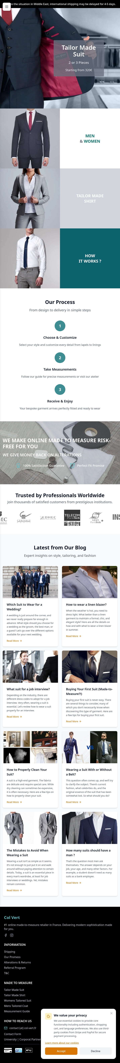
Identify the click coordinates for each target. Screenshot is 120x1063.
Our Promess (12, 957)
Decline (95, 1051)
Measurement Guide (17, 1011)
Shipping (9, 951)
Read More (14, 640)
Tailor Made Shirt (14, 995)
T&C (6, 973)
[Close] (111, 1013)
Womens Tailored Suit (17, 1000)
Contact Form (12, 1034)
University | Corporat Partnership (25, 1039)
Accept (61, 1051)
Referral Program (15, 968)
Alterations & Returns (17, 962)
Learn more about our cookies (62, 1042)
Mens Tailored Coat (16, 1006)
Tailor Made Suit (14, 990)
